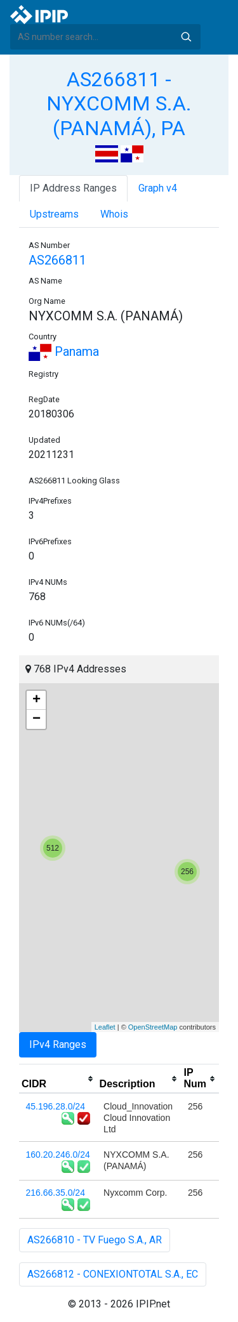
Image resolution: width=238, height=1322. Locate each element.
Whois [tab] (114, 214)
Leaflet (105, 1027)
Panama (64, 351)
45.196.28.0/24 (55, 1106)
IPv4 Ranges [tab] (57, 1044)
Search (186, 37)
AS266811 (57, 260)
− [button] (36, 719)
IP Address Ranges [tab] (73, 188)
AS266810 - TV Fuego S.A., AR (94, 1240)
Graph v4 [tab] (157, 188)
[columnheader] (58, 1079)
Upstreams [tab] (54, 214)
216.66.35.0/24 (55, 1193)
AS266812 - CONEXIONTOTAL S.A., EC (112, 1274)
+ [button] (36, 700)
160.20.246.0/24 (58, 1154)
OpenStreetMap (153, 1027)
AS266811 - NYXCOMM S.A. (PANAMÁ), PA (119, 103)
